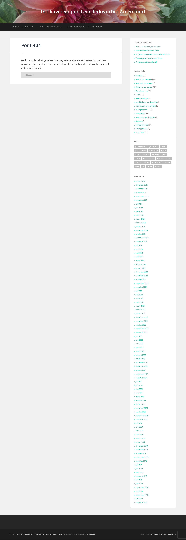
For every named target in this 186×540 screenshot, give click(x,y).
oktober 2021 (141, 370)
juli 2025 (139, 204)
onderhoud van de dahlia (145, 117)
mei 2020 (139, 431)
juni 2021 (139, 385)
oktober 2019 (141, 453)
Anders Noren (158, 534)
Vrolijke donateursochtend (146, 62)
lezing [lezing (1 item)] (168, 158)
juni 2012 (139, 499)
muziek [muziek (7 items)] (146, 162)
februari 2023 (141, 310)
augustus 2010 (141, 503)
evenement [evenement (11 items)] (155, 155)
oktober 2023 (141, 280)
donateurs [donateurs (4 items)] (146, 155)
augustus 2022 (141, 332)
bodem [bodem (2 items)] (144, 151)
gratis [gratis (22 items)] (164, 155)
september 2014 (142, 487)
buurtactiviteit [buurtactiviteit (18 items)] (153, 151)
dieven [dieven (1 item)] (137, 155)
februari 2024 (141, 264)
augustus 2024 (141, 242)
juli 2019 (139, 465)
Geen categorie (142, 98)
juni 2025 (139, 208)
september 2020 (142, 416)
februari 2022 (141, 355)
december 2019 (142, 446)
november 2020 (142, 408)
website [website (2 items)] (149, 166)
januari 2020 (140, 442)
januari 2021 (140, 404)
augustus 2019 (141, 461)
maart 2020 (140, 438)
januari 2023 (140, 313)
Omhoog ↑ (171, 534)
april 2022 (139, 348)
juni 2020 (139, 427)
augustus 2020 (141, 419)
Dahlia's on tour (142, 91)
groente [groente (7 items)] (137, 158)
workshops (140, 132)
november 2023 (142, 276)
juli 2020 (139, 423)
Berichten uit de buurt (144, 83)
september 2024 (142, 238)
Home (16, 27)
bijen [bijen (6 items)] (136, 151)
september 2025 (142, 196)
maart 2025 (140, 219)
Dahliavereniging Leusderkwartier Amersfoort (93, 11)
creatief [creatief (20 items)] (163, 151)
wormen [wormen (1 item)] (157, 166)
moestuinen (140, 114)
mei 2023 (139, 298)
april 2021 (139, 393)
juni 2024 (139, 249)
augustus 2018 (141, 476)
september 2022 (142, 329)
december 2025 (142, 185)
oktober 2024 (141, 234)
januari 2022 (140, 359)
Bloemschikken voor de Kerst (147, 51)
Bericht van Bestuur (143, 80)
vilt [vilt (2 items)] (143, 166)
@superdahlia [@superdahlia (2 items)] (153, 147)
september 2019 (142, 457)
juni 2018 (139, 484)
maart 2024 (140, 261)
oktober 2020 (141, 412)
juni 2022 (139, 340)
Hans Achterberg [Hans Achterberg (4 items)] (148, 158)
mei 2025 (139, 211)
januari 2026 (140, 181)
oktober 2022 (141, 325)
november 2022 (142, 321)
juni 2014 (139, 491)
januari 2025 (140, 227)
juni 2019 (139, 469)
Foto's (138, 95)
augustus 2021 (141, 378)
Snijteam (139, 121)
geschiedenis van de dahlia (146, 102)
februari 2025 (141, 223)
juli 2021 (139, 382)
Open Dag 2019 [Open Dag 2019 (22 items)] (157, 162)
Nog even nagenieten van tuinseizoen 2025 (152, 54)
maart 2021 (140, 397)
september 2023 (142, 283)
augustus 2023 (141, 287)
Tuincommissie (142, 125)
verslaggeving (141, 129)
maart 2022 (140, 351)
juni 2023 (139, 295)
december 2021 (142, 363)
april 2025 (139, 215)
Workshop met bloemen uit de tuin (149, 58)
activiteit (139, 76)
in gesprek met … (142, 110)
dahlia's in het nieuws (144, 87)
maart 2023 (140, 306)
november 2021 (142, 366)
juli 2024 (139, 245)
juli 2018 (139, 480)
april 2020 (139, 434)
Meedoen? (96, 27)
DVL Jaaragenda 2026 (51, 27)
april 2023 (139, 302)
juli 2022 (139, 336)
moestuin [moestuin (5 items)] (138, 162)
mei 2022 (139, 344)
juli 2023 (139, 291)
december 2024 (142, 230)
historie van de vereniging (146, 106)
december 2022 (142, 317)
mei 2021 (139, 389)
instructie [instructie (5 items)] (160, 158)
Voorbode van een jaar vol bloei (148, 47)
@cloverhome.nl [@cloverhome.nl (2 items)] (140, 147)
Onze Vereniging (76, 27)
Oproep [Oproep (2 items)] (167, 162)
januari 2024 (140, 268)
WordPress (89, 534)
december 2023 (142, 272)
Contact (29, 27)
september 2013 (142, 495)
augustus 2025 (141, 200)
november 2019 (142, 450)
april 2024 (139, 257)
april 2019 (139, 472)
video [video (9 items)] (137, 166)
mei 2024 (139, 253)
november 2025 (142, 189)
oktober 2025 (141, 192)
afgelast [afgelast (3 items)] (163, 147)
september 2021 (142, 374)
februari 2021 (141, 401)
